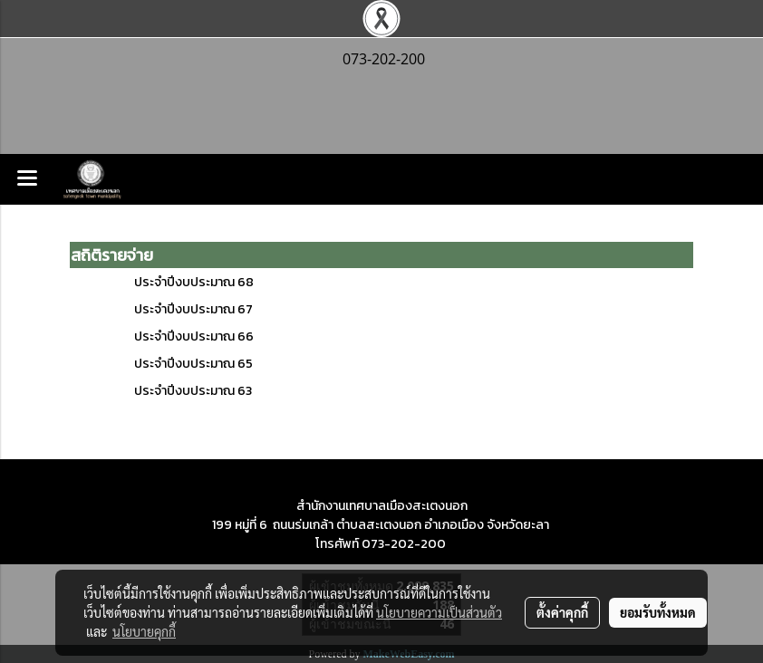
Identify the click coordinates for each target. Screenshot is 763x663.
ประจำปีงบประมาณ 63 (193, 390)
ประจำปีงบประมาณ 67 (193, 309)
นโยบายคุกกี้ (144, 631)
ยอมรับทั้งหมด (658, 612)
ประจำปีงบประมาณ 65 (193, 363)
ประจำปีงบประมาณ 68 (194, 282)
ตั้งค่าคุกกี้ (562, 612)
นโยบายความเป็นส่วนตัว (439, 612)
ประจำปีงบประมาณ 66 (194, 336)
